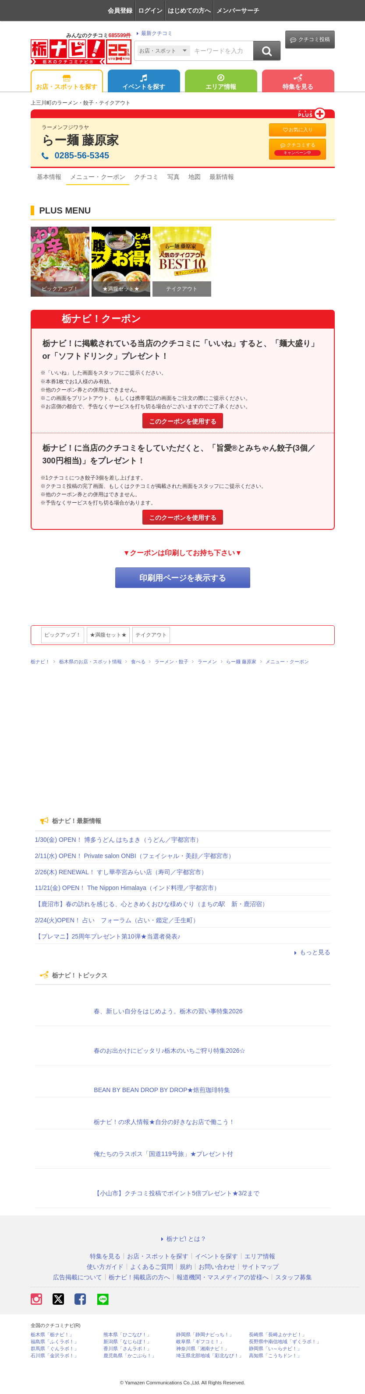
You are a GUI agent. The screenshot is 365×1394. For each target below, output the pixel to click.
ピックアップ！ (62, 635)
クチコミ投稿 (310, 39)
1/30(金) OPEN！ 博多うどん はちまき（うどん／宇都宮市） (118, 839)
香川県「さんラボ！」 (127, 1348)
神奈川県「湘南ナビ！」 (202, 1348)
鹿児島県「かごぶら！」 (129, 1355)
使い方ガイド (105, 1266)
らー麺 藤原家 (80, 140)
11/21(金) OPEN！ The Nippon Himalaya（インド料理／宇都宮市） (127, 887)
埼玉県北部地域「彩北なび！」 (210, 1355)
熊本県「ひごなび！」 (127, 1334)
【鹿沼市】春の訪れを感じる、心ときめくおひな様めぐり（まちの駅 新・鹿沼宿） (151, 903)
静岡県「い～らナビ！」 (275, 1348)
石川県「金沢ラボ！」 (55, 1355)
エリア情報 (221, 83)
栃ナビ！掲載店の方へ (139, 1277)
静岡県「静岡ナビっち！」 (205, 1334)
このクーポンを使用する (182, 421)
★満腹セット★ (108, 635)
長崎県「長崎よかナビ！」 (278, 1334)
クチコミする (297, 148)
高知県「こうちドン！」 (275, 1355)
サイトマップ (260, 1266)
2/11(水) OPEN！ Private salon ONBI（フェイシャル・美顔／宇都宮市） (134, 855)
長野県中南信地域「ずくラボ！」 (285, 1341)
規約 (186, 1266)
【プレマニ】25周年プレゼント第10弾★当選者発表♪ (108, 936)
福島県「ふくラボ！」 (55, 1341)
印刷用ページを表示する (182, 578)
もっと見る (311, 952)
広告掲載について (77, 1277)
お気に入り (297, 130)
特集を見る (298, 83)
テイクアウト (151, 635)
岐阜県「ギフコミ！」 (200, 1341)
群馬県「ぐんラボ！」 (55, 1348)
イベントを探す (143, 83)
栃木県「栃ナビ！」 (52, 1334)
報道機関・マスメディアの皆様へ (223, 1277)
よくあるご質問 (151, 1266)
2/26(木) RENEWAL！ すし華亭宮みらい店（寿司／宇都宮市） (121, 872)
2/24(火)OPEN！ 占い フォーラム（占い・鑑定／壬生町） (117, 920)
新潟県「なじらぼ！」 (127, 1341)
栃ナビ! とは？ (183, 1238)
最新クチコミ (153, 33)
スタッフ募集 (293, 1277)
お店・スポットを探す (66, 83)
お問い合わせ (216, 1266)
